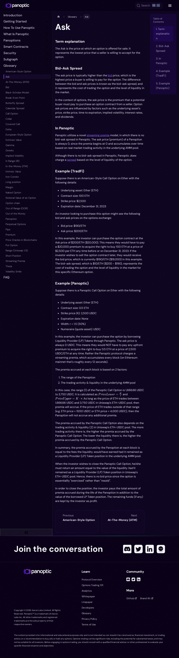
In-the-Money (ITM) (17, 166)
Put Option (12, 245)
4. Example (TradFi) (163, 73)
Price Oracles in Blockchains (21, 240)
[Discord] (127, 549)
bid (110, 75)
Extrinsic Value (14, 139)
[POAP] (161, 549)
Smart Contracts (15, 47)
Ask (8, 76)
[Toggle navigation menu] (169, 5)
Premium (10, 234)
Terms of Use (89, 624)
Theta (9, 266)
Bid (7, 87)
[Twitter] (138, 549)
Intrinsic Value (13, 171)
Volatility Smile (14, 271)
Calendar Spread (15, 108)
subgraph (10, 59)
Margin (9, 187)
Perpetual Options (16, 224)
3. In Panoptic (161, 61)
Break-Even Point (15, 97)
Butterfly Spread (15, 103)
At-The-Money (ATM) (17, 82)
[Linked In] (149, 549)
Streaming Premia (15, 261)
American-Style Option (18, 71)
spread (71, 160)
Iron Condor (12, 176)
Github (131, 598)
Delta (8, 129)
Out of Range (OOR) (17, 208)
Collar (9, 118)
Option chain (13, 203)
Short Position (13, 255)
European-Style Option (18, 134)
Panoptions (11, 40)
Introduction (12, 15)
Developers (88, 607)
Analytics (87, 590)
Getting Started (15, 21)
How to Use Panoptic (19, 28)
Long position (13, 182)
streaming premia (98, 135)
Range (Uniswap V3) (17, 250)
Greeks (10, 150)
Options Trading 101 (92, 585)
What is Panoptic (16, 34)
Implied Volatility (15, 155)
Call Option (12, 113)
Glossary (9, 66)
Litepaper (87, 602)
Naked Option (13, 192)
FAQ (6, 277)
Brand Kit (146, 598)
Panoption (11, 218)
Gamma (10, 145)
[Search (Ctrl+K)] (149, 5)
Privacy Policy (89, 618)
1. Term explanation (162, 33)
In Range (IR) (12, 161)
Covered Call (13, 124)
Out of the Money (16, 213)
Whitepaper (88, 596)
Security (9, 53)
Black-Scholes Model (17, 92)
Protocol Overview (92, 579)
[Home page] (58, 16)
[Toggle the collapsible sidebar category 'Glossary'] (47, 65)
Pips (8, 229)
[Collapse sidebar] (26, 532)
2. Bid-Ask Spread (162, 48)
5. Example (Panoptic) (163, 86)
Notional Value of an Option (21, 197)
